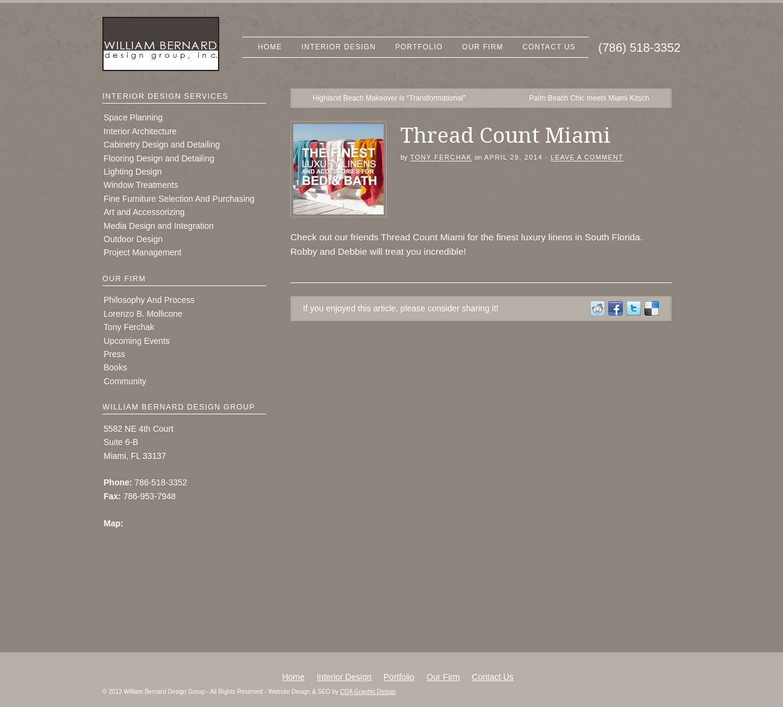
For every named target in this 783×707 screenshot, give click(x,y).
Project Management (142, 252)
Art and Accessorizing (144, 212)
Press (114, 354)
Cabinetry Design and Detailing (162, 144)
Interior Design (338, 47)
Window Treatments (141, 185)
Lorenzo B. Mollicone (143, 314)
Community (125, 381)
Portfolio (419, 47)
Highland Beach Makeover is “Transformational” (389, 98)
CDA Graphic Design (368, 691)
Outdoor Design (133, 239)
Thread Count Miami (422, 237)
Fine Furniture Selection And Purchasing (179, 199)
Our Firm (482, 47)
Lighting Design (133, 171)
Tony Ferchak (441, 157)
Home (270, 47)
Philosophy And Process (149, 300)
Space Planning (133, 117)
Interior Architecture (140, 131)
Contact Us (549, 47)
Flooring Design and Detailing (159, 158)
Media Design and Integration (159, 226)
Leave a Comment (587, 157)
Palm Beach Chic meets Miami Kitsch (589, 98)
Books (115, 367)
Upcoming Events (137, 341)
